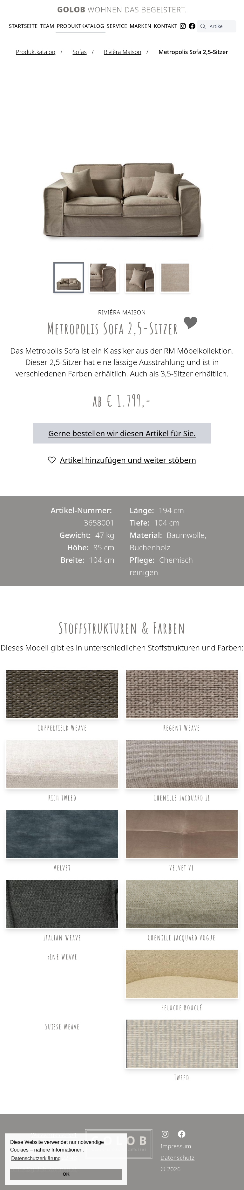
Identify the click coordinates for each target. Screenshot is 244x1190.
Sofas (80, 52)
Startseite (23, 26)
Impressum (175, 1146)
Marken (140, 26)
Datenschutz (177, 1157)
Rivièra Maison (122, 52)
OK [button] (66, 1174)
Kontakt (165, 26)
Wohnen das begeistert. (122, 9)
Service (117, 26)
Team (47, 26)
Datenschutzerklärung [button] (36, 1158)
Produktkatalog (80, 26)
